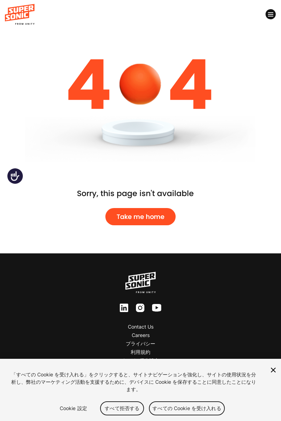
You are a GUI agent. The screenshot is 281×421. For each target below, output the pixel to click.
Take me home (140, 217)
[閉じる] (273, 370)
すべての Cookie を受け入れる (186, 408)
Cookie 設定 (73, 408)
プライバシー (140, 343)
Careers (141, 335)
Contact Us (140, 327)
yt (154, 308)
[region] (140, 390)
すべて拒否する (122, 408)
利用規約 (140, 352)
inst (140, 307)
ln (122, 307)
